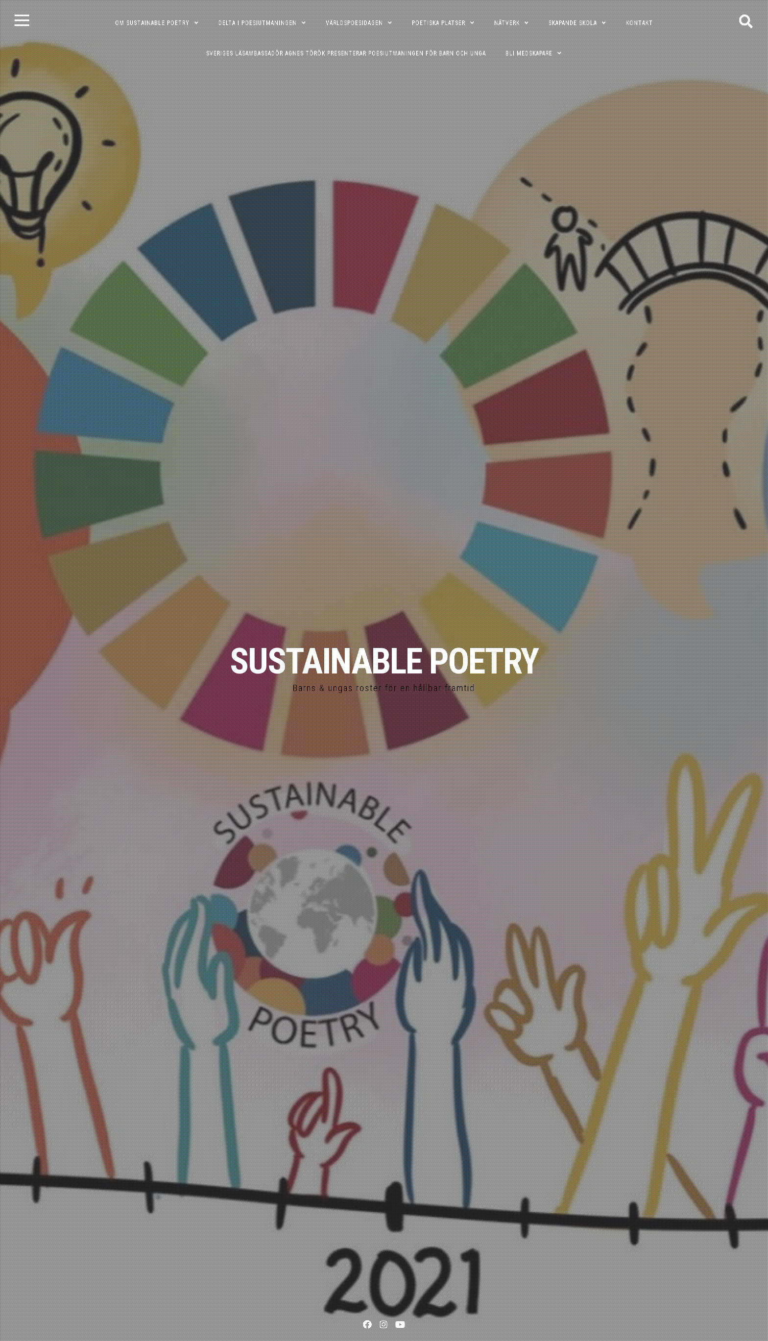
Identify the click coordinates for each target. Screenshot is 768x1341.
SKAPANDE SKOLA (573, 23)
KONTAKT (639, 23)
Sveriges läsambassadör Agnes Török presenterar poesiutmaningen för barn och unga (346, 53)
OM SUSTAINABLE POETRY (152, 23)
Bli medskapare (528, 53)
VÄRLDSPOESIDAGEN (354, 23)
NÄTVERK (507, 23)
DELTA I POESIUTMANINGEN (257, 23)
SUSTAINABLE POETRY (384, 661)
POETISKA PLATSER (438, 23)
